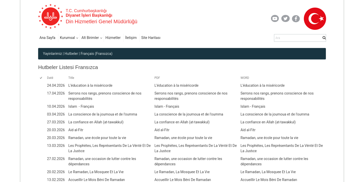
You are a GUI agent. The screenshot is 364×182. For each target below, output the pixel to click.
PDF (157, 78)
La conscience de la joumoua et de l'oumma (188, 114)
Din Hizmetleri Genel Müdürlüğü (101, 21)
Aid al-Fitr (161, 130)
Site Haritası (151, 38)
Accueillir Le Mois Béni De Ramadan (182, 180)
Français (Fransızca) (96, 54)
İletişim (131, 38)
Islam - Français (166, 106)
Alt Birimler (90, 38)
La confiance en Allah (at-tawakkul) (182, 122)
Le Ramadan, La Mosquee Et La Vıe (182, 172)
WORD (244, 78)
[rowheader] (42, 85)
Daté (50, 78)
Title (71, 78)
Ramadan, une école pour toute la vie (183, 138)
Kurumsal (67, 38)
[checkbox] (41, 78)
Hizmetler (113, 38)
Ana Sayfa (47, 38)
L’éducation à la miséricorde (176, 85)
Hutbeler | (72, 54)
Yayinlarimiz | (53, 54)
